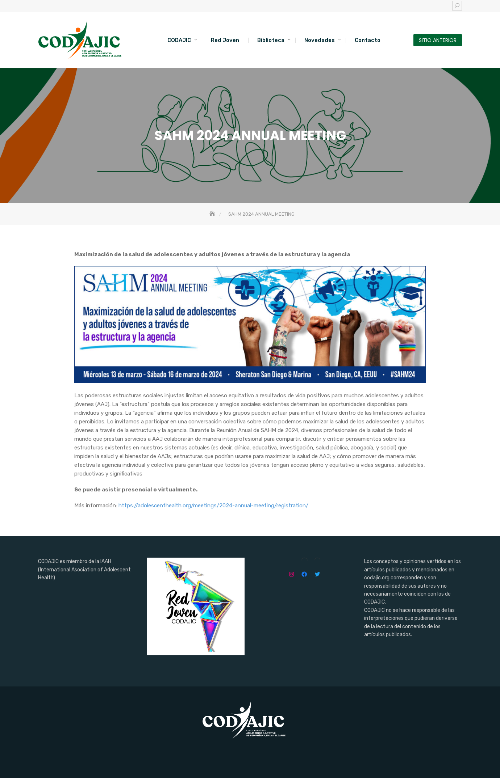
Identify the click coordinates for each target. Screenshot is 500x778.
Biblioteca (270, 40)
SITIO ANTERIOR (438, 40)
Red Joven (225, 40)
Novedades (319, 40)
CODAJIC (179, 40)
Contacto (367, 40)
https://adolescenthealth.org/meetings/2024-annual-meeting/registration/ (213, 505)
